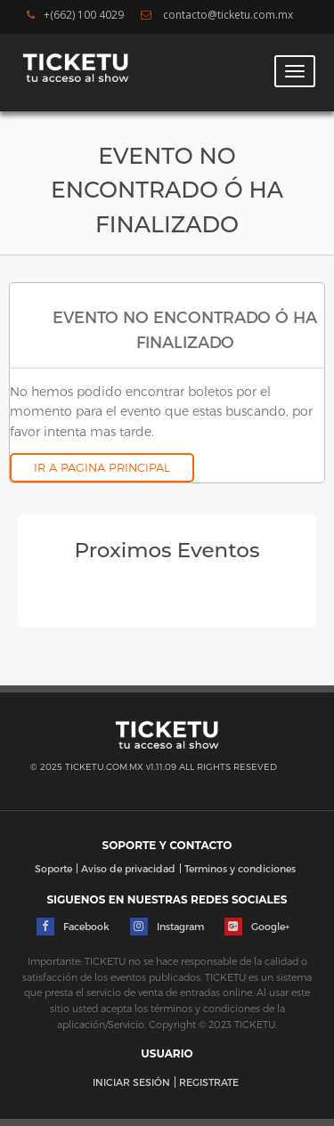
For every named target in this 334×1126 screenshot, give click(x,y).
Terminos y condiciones (240, 868)
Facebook (73, 927)
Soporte (53, 868)
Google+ (256, 927)
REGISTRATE (209, 1082)
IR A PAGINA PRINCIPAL (102, 467)
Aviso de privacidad (128, 868)
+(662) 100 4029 (75, 15)
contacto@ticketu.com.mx (217, 15)
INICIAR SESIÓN (131, 1082)
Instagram (167, 927)
